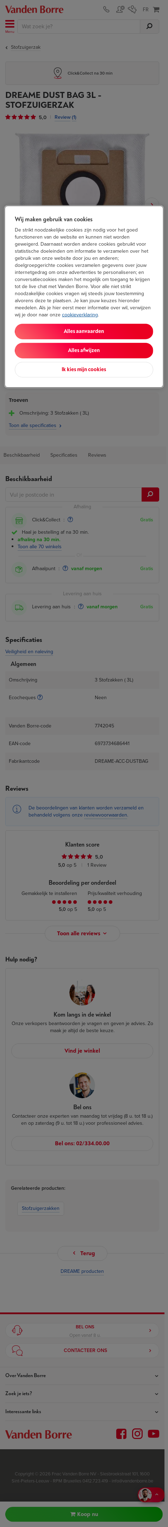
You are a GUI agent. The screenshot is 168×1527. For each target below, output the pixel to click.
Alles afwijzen (84, 350)
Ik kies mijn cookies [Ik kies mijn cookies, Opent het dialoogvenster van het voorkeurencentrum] (84, 369)
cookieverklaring (80, 314)
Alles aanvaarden (84, 331)
